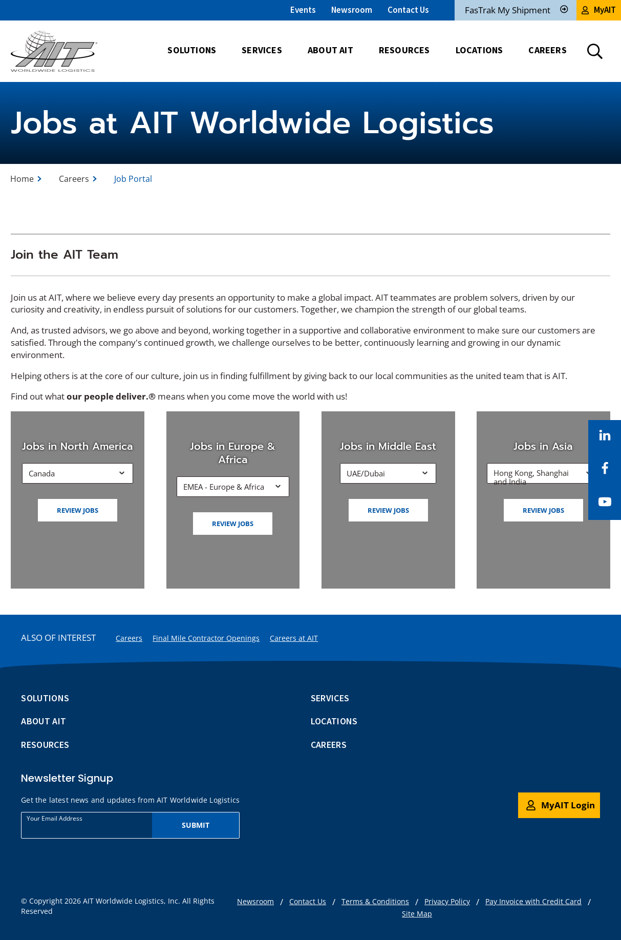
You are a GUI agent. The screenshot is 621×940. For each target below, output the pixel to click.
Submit (196, 825)
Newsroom (351, 9)
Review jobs (77, 510)
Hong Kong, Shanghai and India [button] (531, 476)
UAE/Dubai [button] (366, 473)
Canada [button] (42, 473)
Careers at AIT (294, 638)
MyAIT (599, 9)
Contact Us (408, 9)
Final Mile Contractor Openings (206, 638)
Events (303, 9)
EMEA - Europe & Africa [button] (223, 487)
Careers (74, 178)
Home (22, 178)
